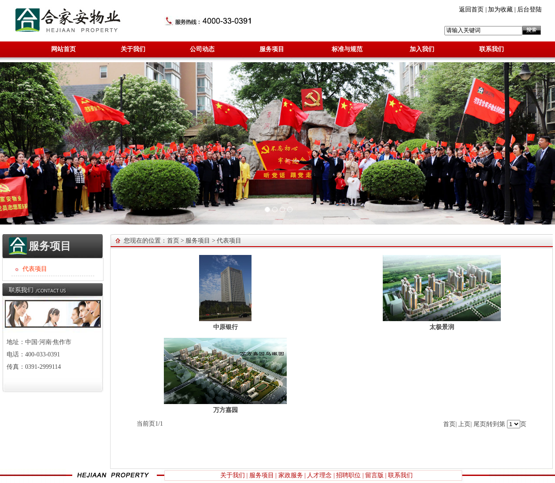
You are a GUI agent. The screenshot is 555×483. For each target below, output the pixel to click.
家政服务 (290, 475)
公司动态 (202, 48)
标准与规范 (347, 48)
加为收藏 (500, 9)
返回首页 (471, 9)
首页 (173, 240)
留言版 (374, 475)
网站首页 (63, 48)
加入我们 (422, 48)
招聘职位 (348, 475)
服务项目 (271, 48)
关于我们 (133, 48)
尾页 (480, 424)
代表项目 (229, 240)
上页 (464, 424)
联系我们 (491, 48)
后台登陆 (529, 9)
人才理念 (319, 475)
